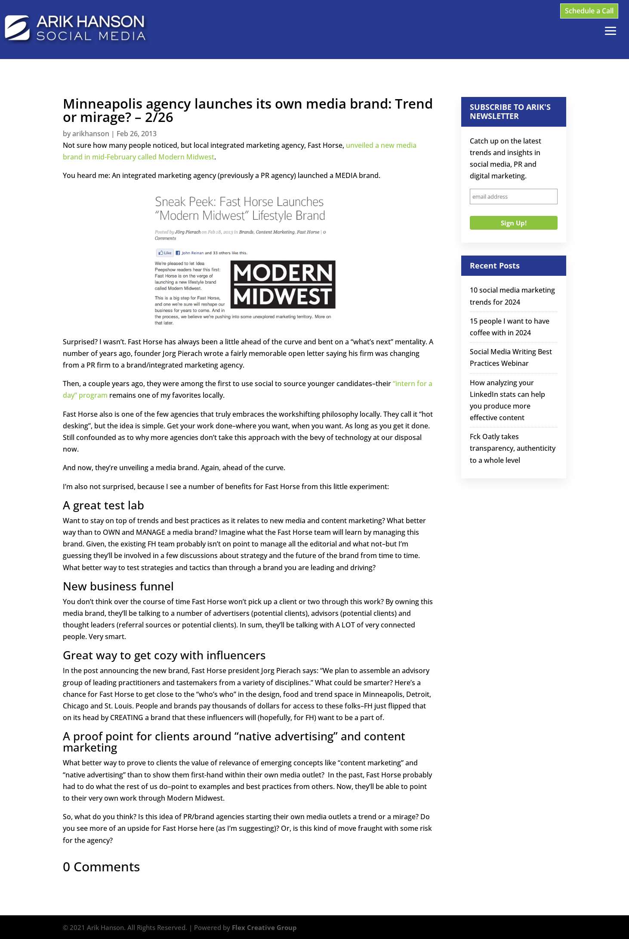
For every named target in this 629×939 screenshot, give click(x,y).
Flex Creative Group (264, 927)
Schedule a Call (589, 11)
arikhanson (90, 133)
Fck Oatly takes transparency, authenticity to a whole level (512, 448)
